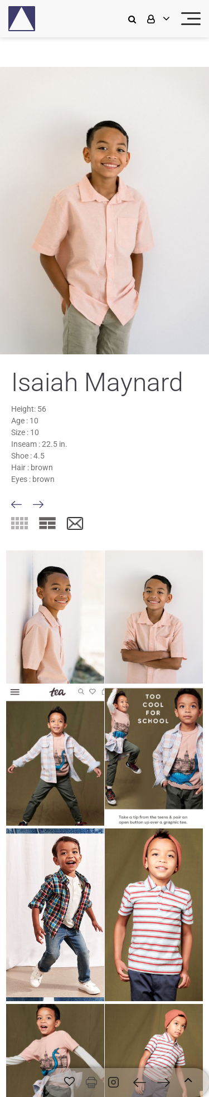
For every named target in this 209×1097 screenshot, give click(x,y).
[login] (157, 19)
